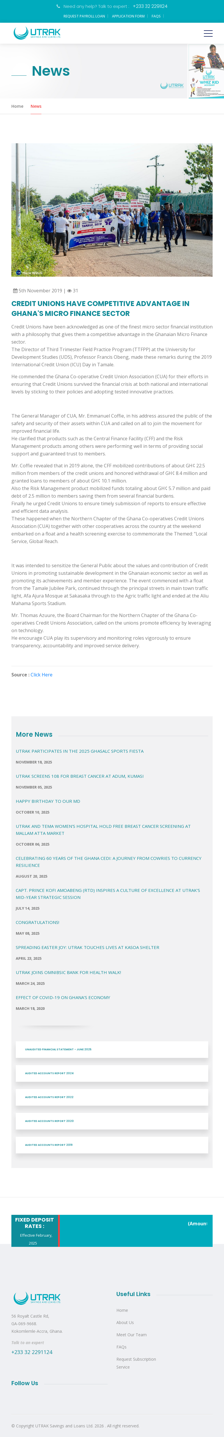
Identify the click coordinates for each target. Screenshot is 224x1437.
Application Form (128, 16)
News (36, 106)
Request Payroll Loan (84, 16)
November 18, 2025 (34, 762)
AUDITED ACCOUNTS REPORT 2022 (49, 1097)
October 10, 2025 (32, 812)
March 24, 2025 (30, 983)
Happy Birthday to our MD (48, 801)
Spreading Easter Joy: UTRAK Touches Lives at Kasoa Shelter (87, 947)
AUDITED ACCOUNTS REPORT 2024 (49, 1073)
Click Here (41, 674)
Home (17, 106)
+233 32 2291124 (150, 6)
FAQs (156, 16)
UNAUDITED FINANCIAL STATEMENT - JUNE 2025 (58, 1049)
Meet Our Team (131, 1334)
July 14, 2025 (27, 908)
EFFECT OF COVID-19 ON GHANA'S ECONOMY (63, 997)
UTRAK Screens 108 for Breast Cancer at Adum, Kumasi (80, 776)
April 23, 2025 (28, 958)
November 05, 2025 (34, 787)
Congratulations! (37, 922)
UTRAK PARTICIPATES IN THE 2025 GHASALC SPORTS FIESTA (80, 751)
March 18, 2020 (30, 1008)
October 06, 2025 (32, 844)
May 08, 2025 (27, 933)
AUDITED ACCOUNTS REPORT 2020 (49, 1121)
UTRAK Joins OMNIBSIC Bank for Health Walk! (68, 972)
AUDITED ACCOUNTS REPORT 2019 (49, 1145)
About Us (125, 1322)
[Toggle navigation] (208, 33)
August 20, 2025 (31, 876)
